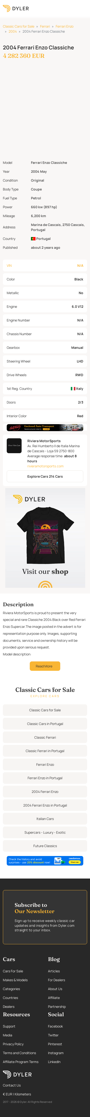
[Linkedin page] (67, 1061)
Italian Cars (45, 818)
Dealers (8, 1006)
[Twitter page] (67, 1035)
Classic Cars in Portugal (45, 723)
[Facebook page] (67, 1026)
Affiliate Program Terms (20, 1061)
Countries (10, 997)
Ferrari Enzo (64, 26)
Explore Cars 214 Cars (45, 476)
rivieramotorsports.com (45, 466)
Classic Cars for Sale (18, 26)
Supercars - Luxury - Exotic (45, 832)
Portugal (41, 238)
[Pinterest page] (67, 1044)
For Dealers (56, 980)
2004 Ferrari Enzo (45, 791)
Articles (54, 971)
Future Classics (45, 846)
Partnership (57, 1006)
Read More (44, 666)
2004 (13, 31)
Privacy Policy (13, 1044)
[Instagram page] (67, 1052)
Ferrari (45, 26)
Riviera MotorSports (44, 441)
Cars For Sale (13, 971)
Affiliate (54, 997)
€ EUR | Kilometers (17, 1094)
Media (7, 1035)
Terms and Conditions (19, 1053)
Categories (11, 988)
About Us (55, 988)
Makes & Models (15, 980)
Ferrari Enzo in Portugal (45, 778)
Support (9, 1026)
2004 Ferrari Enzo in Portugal (45, 805)
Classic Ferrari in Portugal (45, 751)
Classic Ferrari (45, 737)
